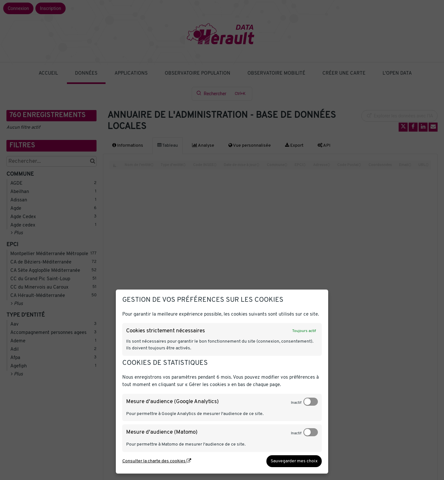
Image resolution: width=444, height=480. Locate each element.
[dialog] (222, 382)
